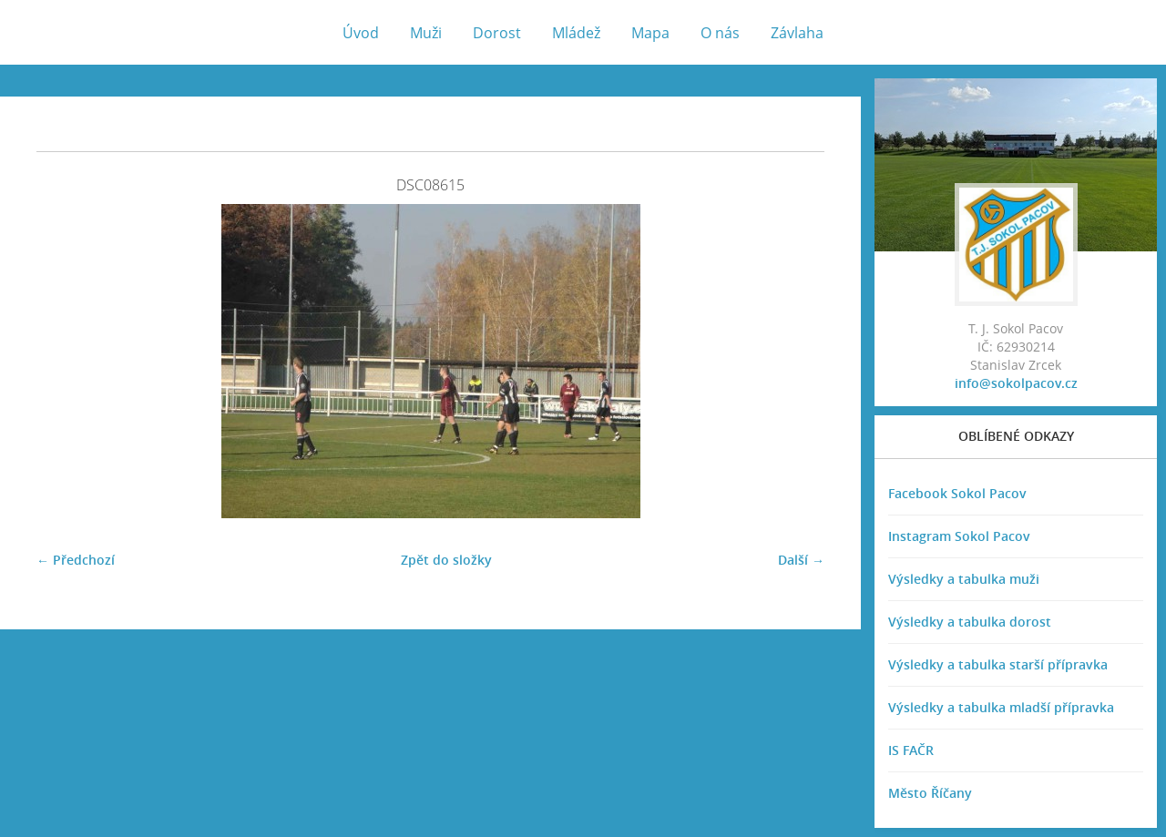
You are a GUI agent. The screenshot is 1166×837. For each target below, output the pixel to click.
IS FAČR (911, 750)
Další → (801, 559)
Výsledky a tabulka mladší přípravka (1001, 707)
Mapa (650, 33)
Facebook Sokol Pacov (957, 493)
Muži (426, 33)
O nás (720, 33)
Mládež (576, 33)
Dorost (497, 33)
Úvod (361, 33)
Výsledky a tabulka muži (963, 578)
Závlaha (797, 33)
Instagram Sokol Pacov (959, 536)
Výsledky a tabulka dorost (969, 621)
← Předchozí (75, 559)
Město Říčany (930, 792)
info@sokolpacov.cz (1016, 383)
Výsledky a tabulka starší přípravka (998, 664)
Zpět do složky (446, 559)
